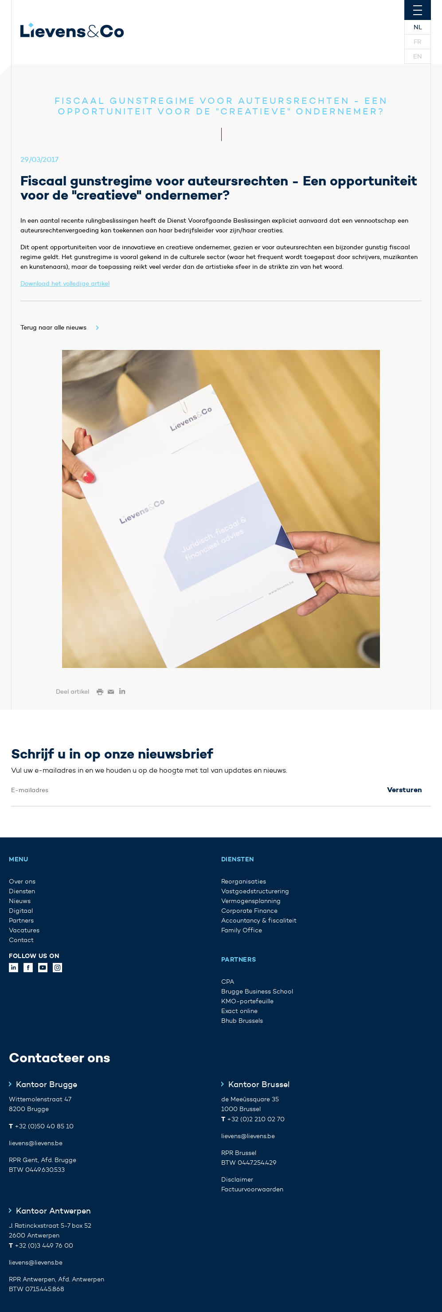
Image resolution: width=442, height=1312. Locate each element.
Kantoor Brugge (46, 1084)
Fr (418, 42)
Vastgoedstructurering (255, 891)
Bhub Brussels (242, 1021)
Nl (418, 27)
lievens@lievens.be (36, 1143)
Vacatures (24, 930)
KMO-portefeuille (247, 1001)
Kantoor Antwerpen (53, 1211)
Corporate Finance (249, 911)
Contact (21, 940)
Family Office (241, 930)
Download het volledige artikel (65, 283)
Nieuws (20, 901)
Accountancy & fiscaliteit (259, 920)
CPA (227, 982)
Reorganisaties (243, 881)
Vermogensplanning (251, 901)
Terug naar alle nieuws (53, 327)
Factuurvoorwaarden (252, 1189)
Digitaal (21, 911)
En (417, 56)
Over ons (22, 881)
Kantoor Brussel (258, 1084)
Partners (21, 920)
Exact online (239, 1011)
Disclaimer (237, 1179)
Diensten (22, 891)
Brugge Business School (257, 991)
